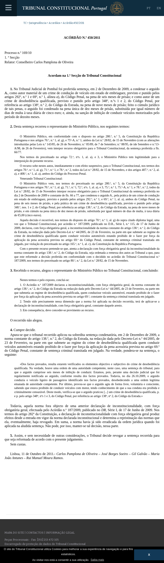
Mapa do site (14, 532)
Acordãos (54, 23)
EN (159, 8)
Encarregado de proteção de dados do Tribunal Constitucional (44, 544)
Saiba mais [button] (97, 559)
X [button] (149, 554)
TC (25, 23)
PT (149, 8)
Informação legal (60, 532)
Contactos (35, 532)
